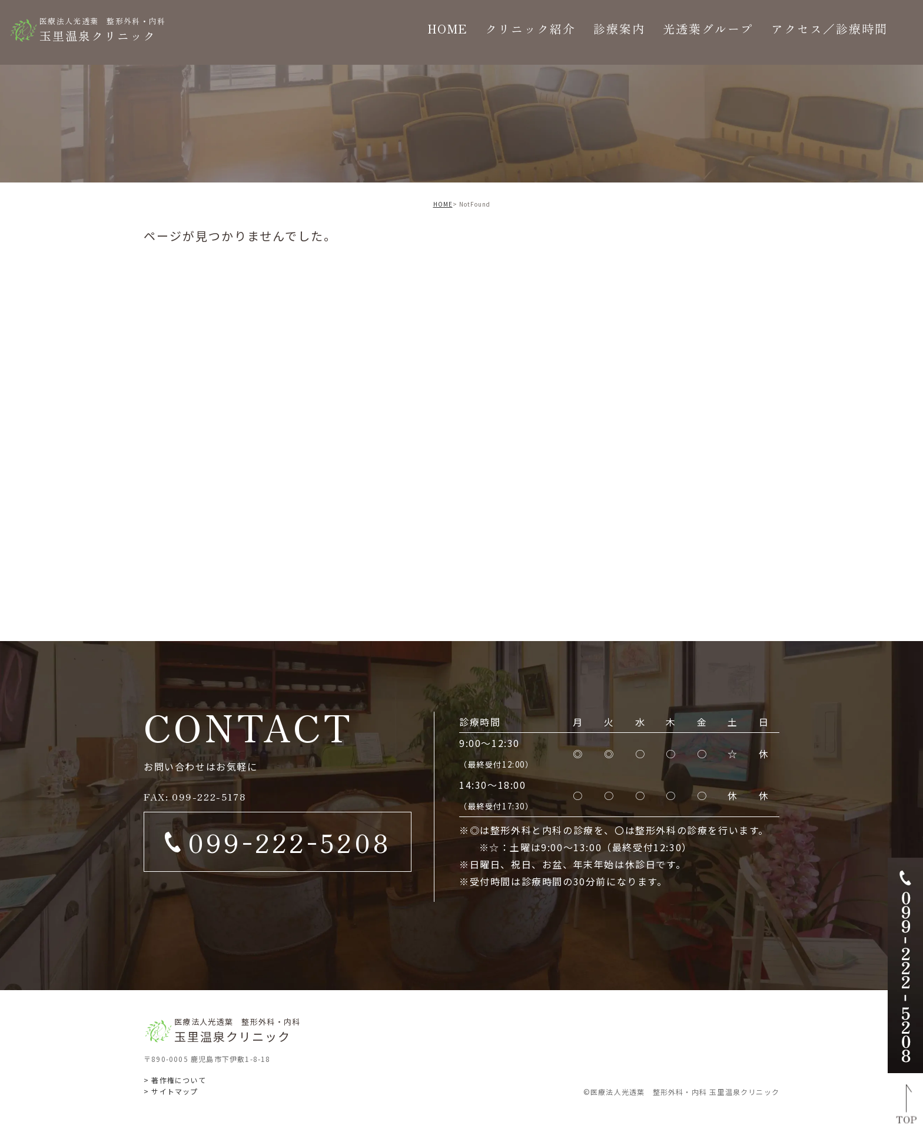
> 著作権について (175, 1080)
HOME (443, 204)
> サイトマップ (171, 1091)
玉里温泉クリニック (102, 29)
